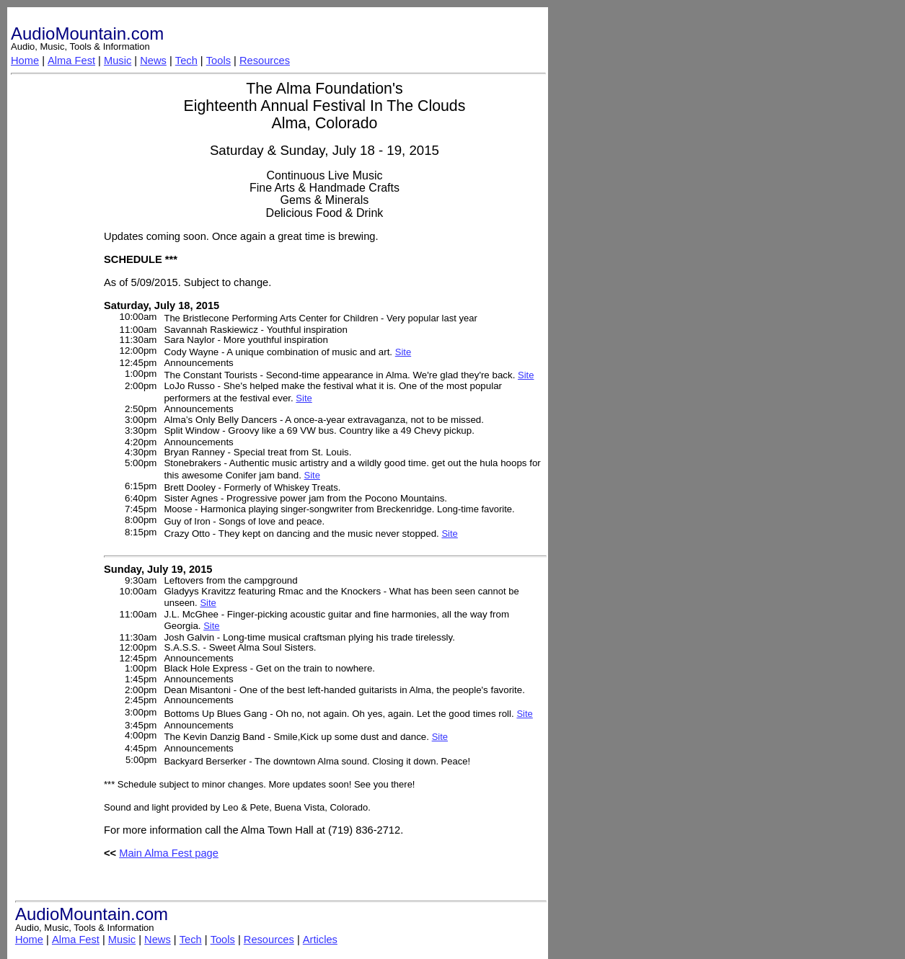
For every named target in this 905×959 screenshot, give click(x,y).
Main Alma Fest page (168, 853)
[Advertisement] (55, 297)
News (153, 60)
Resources (264, 60)
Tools (218, 60)
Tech (186, 60)
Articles (320, 939)
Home (25, 60)
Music (117, 60)
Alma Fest (71, 60)
